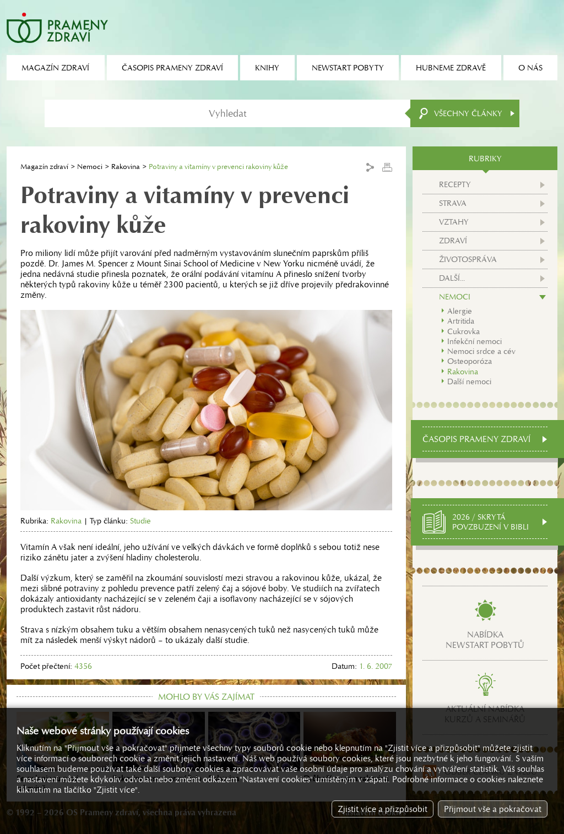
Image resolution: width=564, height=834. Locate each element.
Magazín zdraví (44, 166)
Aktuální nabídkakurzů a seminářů (484, 714)
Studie (140, 521)
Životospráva (468, 259)
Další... (452, 278)
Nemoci (89, 166)
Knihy (267, 68)
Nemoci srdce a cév (481, 351)
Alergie (459, 311)
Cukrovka (463, 331)
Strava (453, 203)
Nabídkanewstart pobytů (485, 639)
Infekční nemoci (474, 341)
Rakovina (125, 166)
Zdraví (453, 241)
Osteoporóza (469, 361)
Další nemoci (469, 381)
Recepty (455, 184)
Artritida (460, 321)
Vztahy (454, 222)
